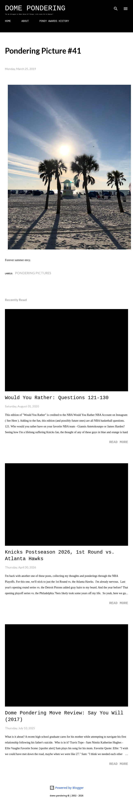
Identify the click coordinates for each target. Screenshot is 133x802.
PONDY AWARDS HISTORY (54, 21)
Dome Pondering (35, 8)
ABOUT (25, 21)
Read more (118, 442)
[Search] (115, 7)
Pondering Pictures (33, 273)
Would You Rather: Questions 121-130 (57, 398)
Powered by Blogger (67, 788)
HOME (8, 21)
